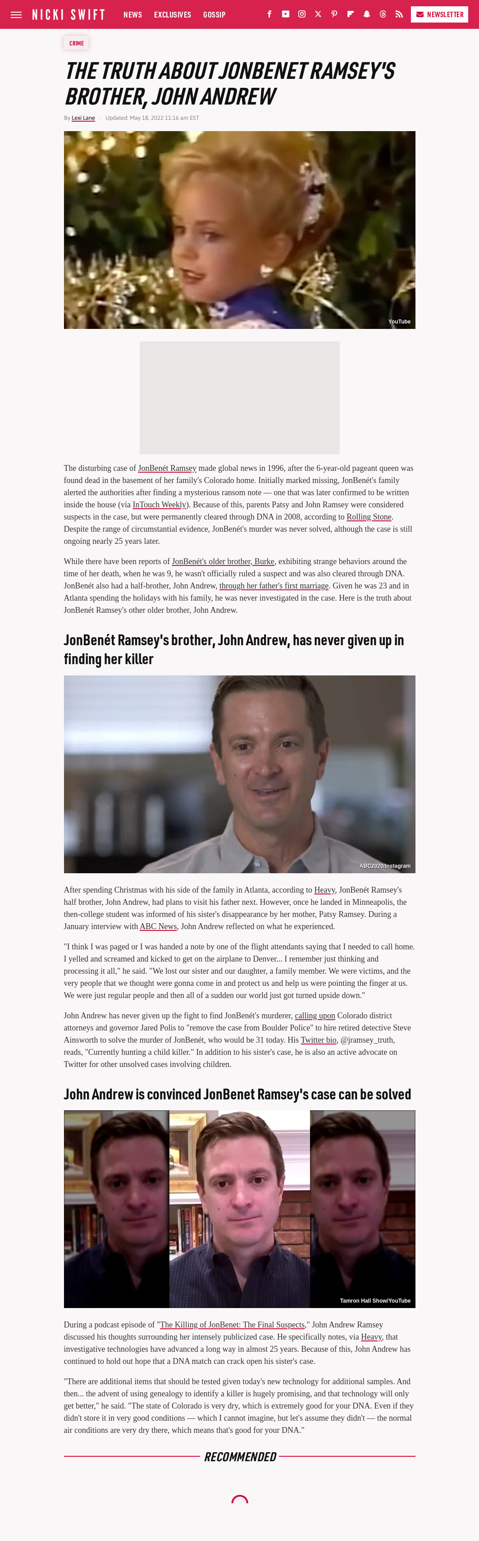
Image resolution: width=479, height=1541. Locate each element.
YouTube (399, 321)
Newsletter (439, 14)
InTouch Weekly (159, 504)
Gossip (214, 14)
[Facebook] (269, 16)
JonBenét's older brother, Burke (223, 561)
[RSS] (399, 16)
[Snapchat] (366, 16)
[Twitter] (318, 16)
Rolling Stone (369, 516)
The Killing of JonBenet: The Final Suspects (232, 1324)
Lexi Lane (83, 117)
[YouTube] (285, 16)
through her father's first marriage (273, 585)
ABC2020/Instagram (385, 866)
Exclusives (173, 14)
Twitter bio (318, 1039)
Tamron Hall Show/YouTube (375, 1301)
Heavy (324, 889)
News (132, 14)
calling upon (315, 1015)
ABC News (158, 926)
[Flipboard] (350, 16)
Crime (76, 43)
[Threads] (383, 16)
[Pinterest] (334, 16)
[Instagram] (301, 16)
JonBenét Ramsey (167, 468)
